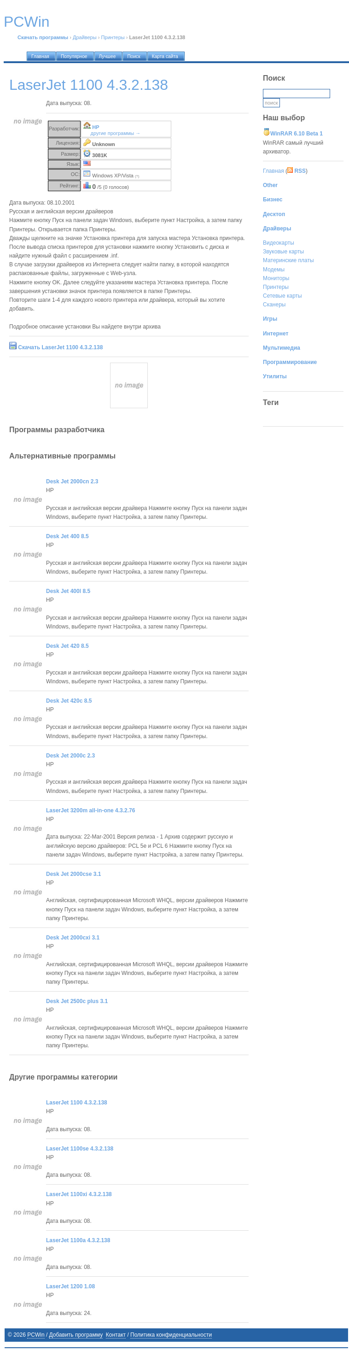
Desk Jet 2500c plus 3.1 (77, 1001)
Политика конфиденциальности (171, 1335)
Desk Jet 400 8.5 (67, 536)
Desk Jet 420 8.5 (67, 646)
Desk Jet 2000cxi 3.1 (72, 937)
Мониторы (276, 278)
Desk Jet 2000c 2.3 (70, 755)
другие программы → (116, 133)
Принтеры (112, 37)
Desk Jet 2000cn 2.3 (72, 481)
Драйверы (85, 37)
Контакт (116, 1335)
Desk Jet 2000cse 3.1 (73, 874)
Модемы (274, 269)
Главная (273, 171)
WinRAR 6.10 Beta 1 (296, 133)
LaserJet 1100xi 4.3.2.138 (79, 1194)
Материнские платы (288, 260)
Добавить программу (76, 1335)
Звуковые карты (283, 251)
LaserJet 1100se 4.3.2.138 (79, 1148)
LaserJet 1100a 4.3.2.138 (78, 1240)
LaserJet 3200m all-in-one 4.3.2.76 (90, 810)
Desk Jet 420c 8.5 (69, 701)
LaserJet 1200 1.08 (70, 1286)
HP (95, 127)
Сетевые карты (282, 296)
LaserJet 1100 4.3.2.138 (76, 1102)
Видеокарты (278, 243)
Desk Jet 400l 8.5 (68, 591)
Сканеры (274, 304)
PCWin (35, 1335)
